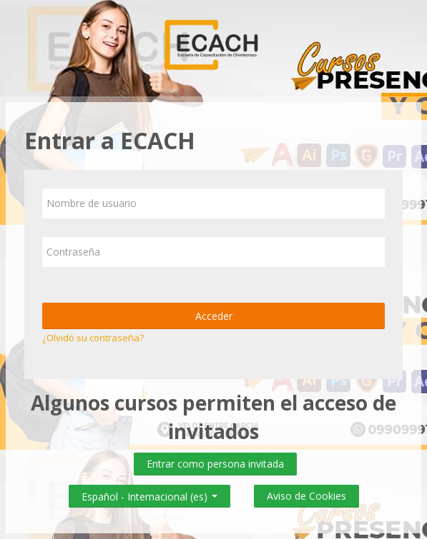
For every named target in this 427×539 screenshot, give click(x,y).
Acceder (213, 316)
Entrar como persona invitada (215, 463)
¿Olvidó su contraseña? (93, 337)
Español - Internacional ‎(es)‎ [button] (149, 494)
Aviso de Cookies (306, 496)
